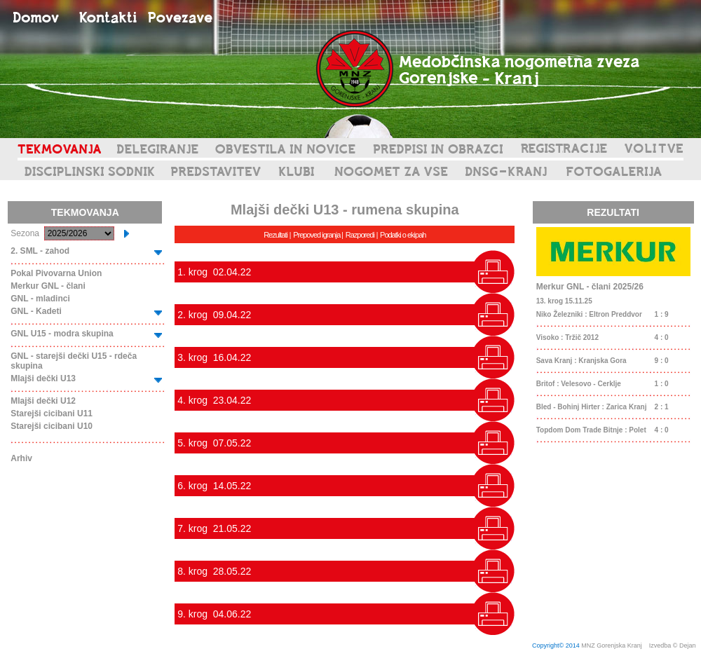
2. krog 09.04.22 (214, 314)
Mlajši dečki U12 (43, 401)
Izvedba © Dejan (673, 645)
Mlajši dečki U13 (43, 378)
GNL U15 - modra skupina (62, 334)
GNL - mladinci (40, 298)
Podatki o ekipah (403, 235)
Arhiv (21, 458)
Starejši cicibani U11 (52, 413)
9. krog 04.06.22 (214, 614)
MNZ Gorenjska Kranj (611, 645)
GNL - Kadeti (36, 311)
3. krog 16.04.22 (214, 357)
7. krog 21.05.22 (214, 528)
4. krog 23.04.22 (214, 400)
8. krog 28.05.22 (214, 571)
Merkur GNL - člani (48, 286)
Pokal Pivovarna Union (56, 273)
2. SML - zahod (40, 251)
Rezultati (275, 235)
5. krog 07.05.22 (214, 443)
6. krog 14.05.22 (214, 485)
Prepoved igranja (317, 235)
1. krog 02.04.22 (214, 272)
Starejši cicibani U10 (52, 426)
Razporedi (360, 235)
